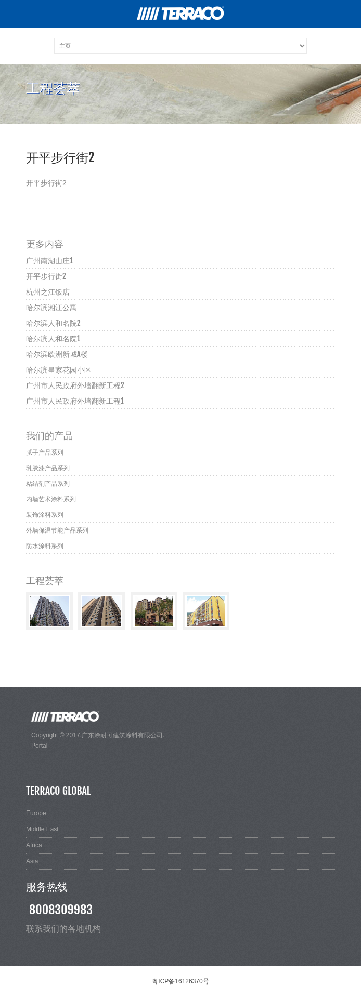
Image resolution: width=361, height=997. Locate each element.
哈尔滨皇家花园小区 (59, 369)
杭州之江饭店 (48, 291)
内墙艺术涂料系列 (51, 499)
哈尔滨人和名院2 (53, 322)
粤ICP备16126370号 (180, 981)
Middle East (42, 829)
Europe (36, 813)
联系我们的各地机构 (63, 928)
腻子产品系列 (44, 452)
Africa (34, 845)
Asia (32, 861)
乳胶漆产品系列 (48, 468)
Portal (39, 745)
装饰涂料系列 (44, 515)
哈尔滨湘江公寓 (51, 307)
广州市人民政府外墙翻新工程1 (75, 400)
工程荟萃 (44, 580)
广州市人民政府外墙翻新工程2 (75, 385)
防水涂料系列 (44, 546)
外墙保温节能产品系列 (57, 530)
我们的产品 (49, 435)
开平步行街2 (46, 276)
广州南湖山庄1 (49, 260)
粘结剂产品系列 (48, 483)
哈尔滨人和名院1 (53, 338)
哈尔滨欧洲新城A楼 (57, 354)
